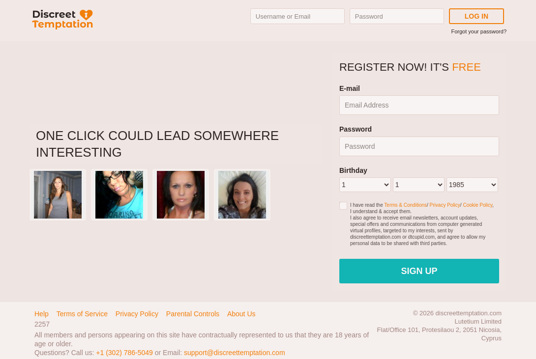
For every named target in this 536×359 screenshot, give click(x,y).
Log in (476, 16)
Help (41, 314)
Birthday (353, 170)
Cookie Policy (477, 205)
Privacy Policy (445, 205)
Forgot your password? (479, 31)
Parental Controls (192, 314)
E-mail (349, 88)
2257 (42, 324)
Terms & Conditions (405, 205)
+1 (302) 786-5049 (124, 353)
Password (355, 129)
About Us (241, 314)
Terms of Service (82, 314)
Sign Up (419, 271)
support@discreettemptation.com (234, 353)
